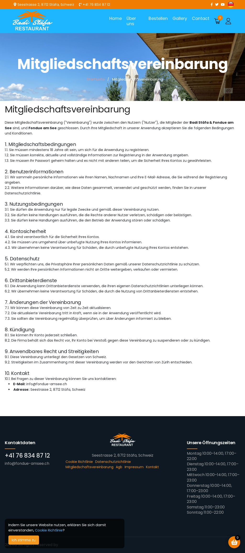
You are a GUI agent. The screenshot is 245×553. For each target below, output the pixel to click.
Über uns (131, 21)
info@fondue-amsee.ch (27, 463)
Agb (119, 467)
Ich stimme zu (24, 540)
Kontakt (152, 467)
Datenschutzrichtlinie (113, 461)
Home (115, 18)
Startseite (96, 79)
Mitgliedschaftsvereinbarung (89, 467)
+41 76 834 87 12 (27, 456)
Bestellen (158, 18)
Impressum (134, 467)
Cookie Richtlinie (49, 530)
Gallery (180, 18)
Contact (200, 18)
